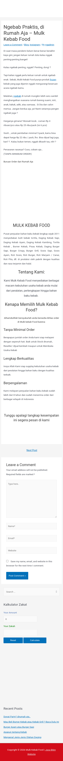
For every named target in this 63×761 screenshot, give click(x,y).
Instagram (35, 44)
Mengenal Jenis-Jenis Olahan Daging (22, 737)
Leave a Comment (13, 44)
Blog (26, 44)
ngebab (17, 96)
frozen (53, 79)
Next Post (32, 450)
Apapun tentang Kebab (15, 732)
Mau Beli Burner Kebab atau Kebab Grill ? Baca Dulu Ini (31, 721)
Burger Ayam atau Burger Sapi (19, 727)
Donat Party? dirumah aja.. (17, 716)
